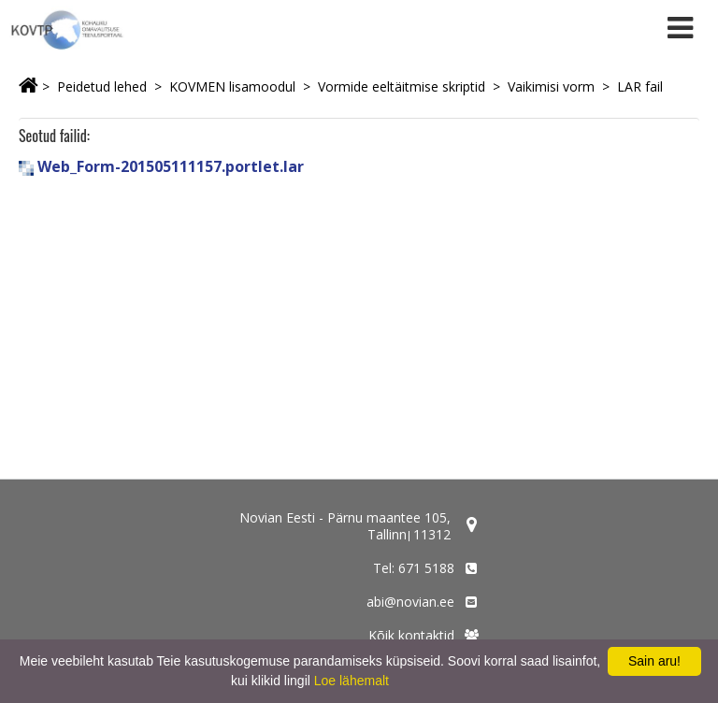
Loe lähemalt (351, 680)
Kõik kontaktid (411, 635)
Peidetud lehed (102, 86)
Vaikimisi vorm (551, 86)
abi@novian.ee (410, 601)
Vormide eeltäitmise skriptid (401, 86)
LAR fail (640, 86)
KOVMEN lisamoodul (232, 86)
